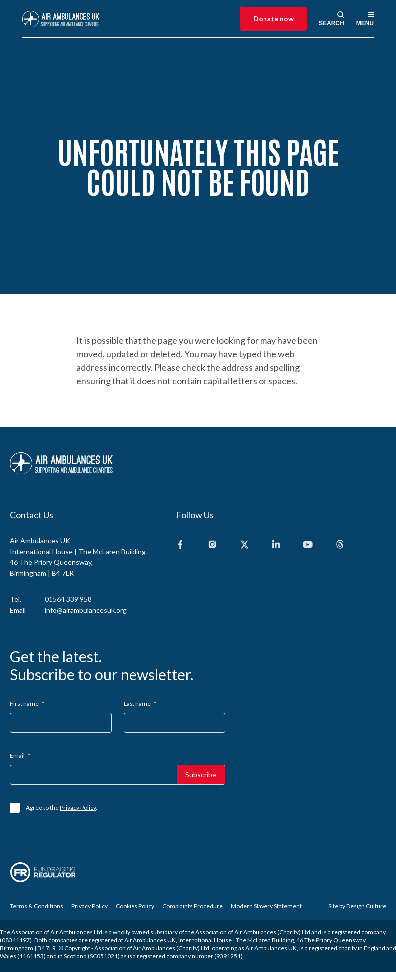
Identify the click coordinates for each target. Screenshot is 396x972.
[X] (244, 544)
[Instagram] (212, 544)
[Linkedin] (276, 544)
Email (20, 755)
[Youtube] (308, 544)
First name (27, 703)
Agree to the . (61, 807)
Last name (140, 703)
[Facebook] (180, 544)
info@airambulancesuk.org (86, 610)
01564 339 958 (68, 599)
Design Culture (366, 906)
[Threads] (340, 544)
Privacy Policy (78, 807)
